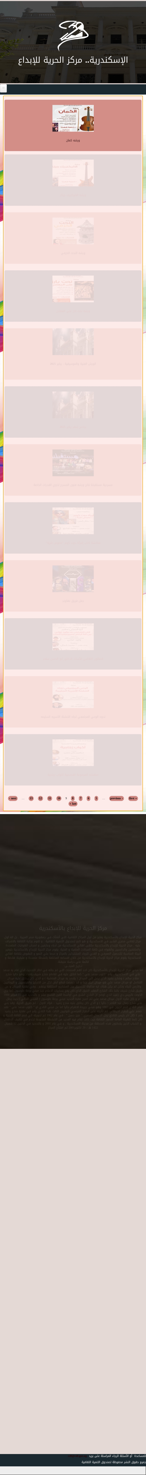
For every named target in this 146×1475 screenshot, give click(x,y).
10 (58, 798)
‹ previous (116, 798)
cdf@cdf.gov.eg (76, 1456)
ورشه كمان (73, 139)
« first (133, 798)
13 (31, 798)
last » (73, 803)
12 (40, 798)
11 (49, 798)
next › (12, 798)
